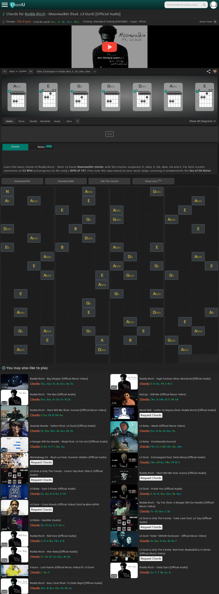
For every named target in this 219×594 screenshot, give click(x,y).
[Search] (204, 4)
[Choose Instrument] (77, 121)
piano (21, 121)
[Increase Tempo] (31, 71)
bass (69, 121)
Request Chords (150, 415)
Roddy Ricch (35, 14)
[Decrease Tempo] (5, 71)
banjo (57, 121)
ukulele (33, 121)
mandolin (45, 121)
